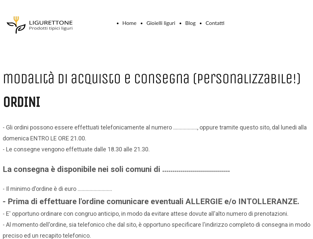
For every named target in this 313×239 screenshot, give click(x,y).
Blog (190, 23)
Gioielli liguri (160, 23)
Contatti (214, 23)
